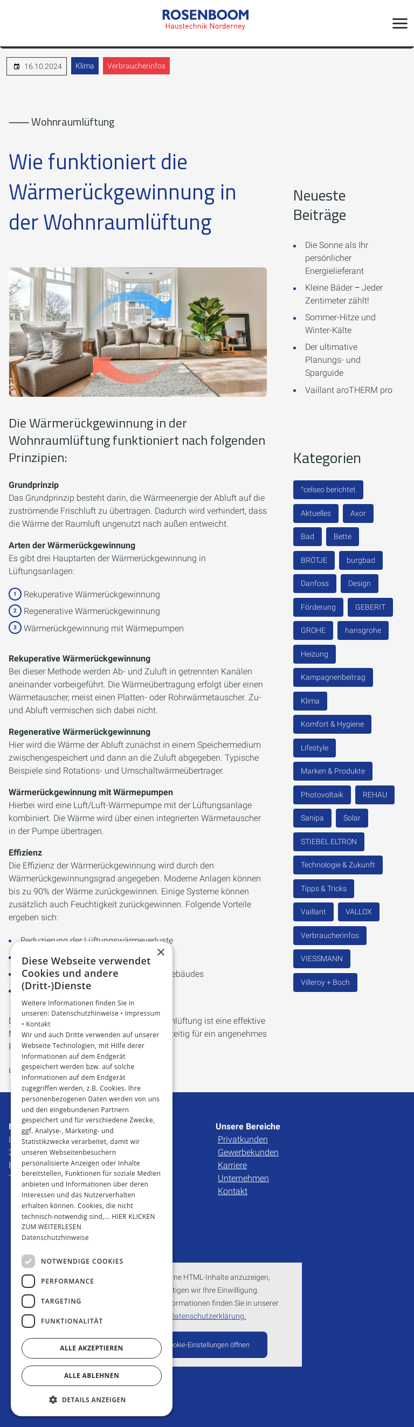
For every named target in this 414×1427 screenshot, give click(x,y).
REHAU (375, 794)
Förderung (318, 607)
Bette (342, 536)
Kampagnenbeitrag (333, 677)
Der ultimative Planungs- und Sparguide (333, 360)
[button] (400, 23)
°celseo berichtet (328, 489)
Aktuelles (316, 513)
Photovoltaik (322, 794)
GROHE (313, 630)
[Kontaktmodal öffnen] (15, 23)
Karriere (232, 1165)
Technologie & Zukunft (338, 864)
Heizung (314, 654)
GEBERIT (370, 607)
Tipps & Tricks (324, 888)
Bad (307, 536)
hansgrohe (363, 630)
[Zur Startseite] (207, 22)
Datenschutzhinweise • (88, 1013)
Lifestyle (314, 747)
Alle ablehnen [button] (91, 1375)
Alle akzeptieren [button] (91, 1348)
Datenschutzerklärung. (208, 1316)
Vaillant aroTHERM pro (348, 390)
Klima (84, 65)
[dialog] (91, 1179)
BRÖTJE (314, 560)
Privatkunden (243, 1139)
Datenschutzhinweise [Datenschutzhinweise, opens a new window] (55, 1237)
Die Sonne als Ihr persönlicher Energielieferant (336, 258)
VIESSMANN (322, 958)
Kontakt (232, 1191)
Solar (352, 818)
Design (359, 583)
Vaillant (313, 911)
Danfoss (315, 583)
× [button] (160, 953)
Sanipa (312, 818)
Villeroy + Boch (325, 982)
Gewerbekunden (248, 1152)
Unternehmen (243, 1178)
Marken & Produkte (333, 771)
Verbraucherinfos (136, 65)
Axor (358, 513)
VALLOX (359, 911)
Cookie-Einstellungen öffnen (207, 1345)
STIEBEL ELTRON (329, 841)
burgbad (361, 560)
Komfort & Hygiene (332, 724)
